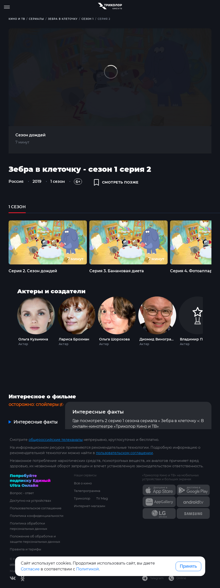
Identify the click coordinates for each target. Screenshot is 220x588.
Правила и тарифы (25, 549)
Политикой (87, 569)
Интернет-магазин (89, 506)
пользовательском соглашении (124, 453)
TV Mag (102, 498)
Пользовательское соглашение (35, 508)
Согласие (30, 569)
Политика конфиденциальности (36, 516)
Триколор (82, 498)
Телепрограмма (87, 491)
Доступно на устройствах (30, 500)
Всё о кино (83, 483)
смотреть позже (116, 182)
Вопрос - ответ (22, 493)
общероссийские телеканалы (56, 439)
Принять (188, 566)
